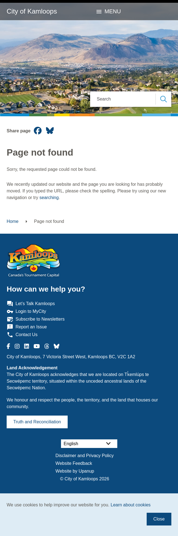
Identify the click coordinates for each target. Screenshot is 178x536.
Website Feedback (73, 463)
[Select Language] (89, 443)
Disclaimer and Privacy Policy (84, 455)
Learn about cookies (131, 505)
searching (49, 197)
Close (159, 519)
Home (13, 221)
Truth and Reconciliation (37, 421)
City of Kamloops (32, 11)
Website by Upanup (74, 471)
